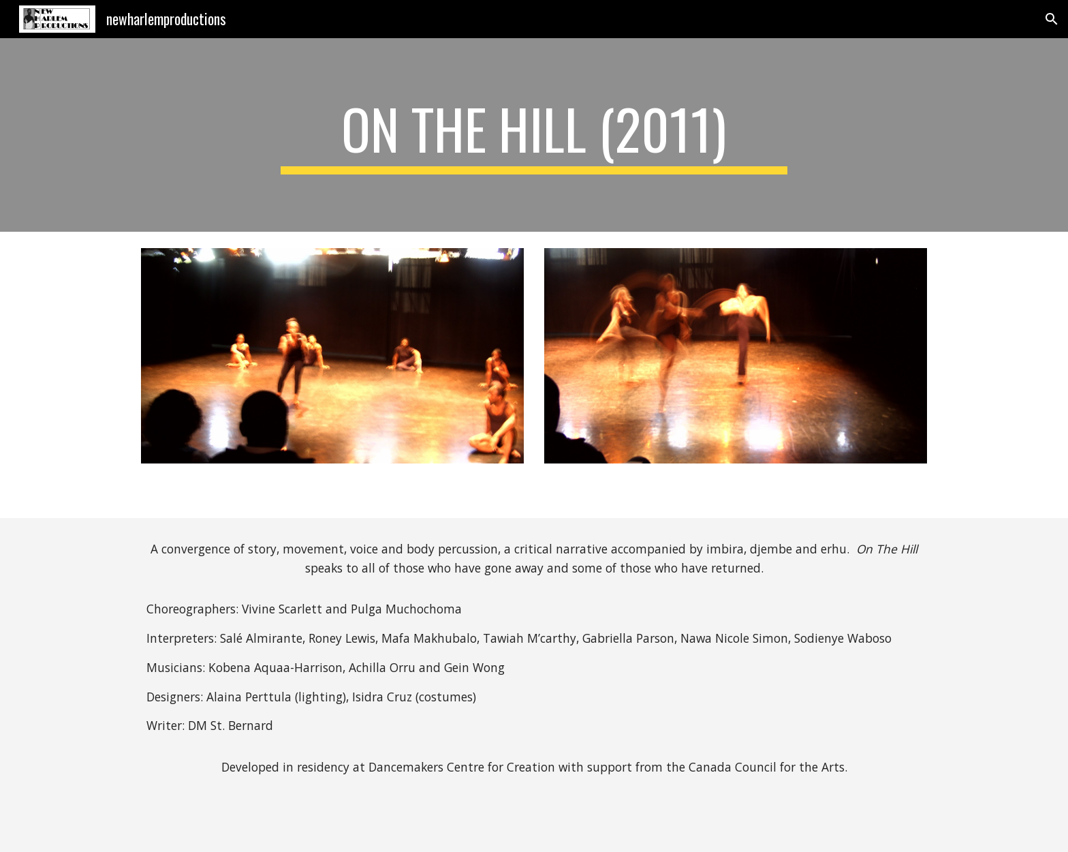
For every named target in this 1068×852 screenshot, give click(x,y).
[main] (534, 135)
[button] (1051, 19)
